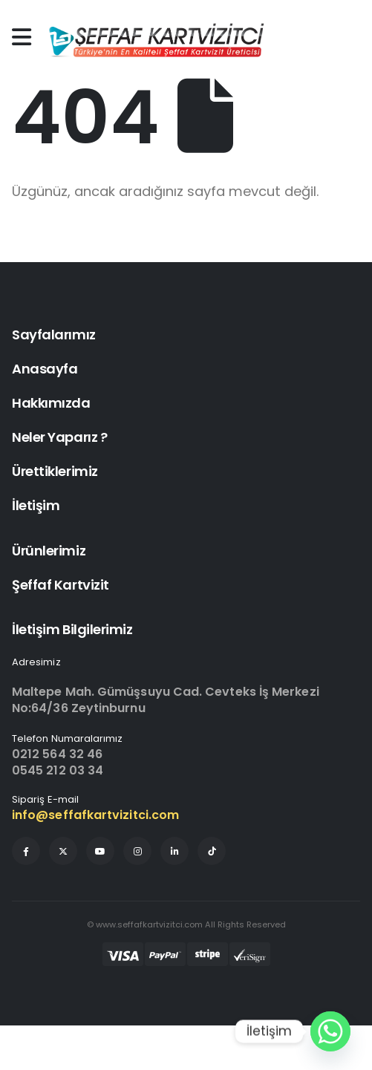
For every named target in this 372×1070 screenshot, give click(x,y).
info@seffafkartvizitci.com (95, 814)
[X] (63, 851)
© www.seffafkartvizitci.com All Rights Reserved (186, 924)
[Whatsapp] (330, 1031)
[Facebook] (26, 851)
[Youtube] (100, 851)
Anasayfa (44, 368)
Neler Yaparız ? (59, 437)
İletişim (35, 505)
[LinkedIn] (174, 851)
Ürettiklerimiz (55, 471)
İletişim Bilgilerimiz (72, 629)
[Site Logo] (155, 40)
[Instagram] (137, 851)
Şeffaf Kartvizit (60, 584)
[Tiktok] (212, 851)
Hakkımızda (51, 403)
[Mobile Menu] (25, 37)
